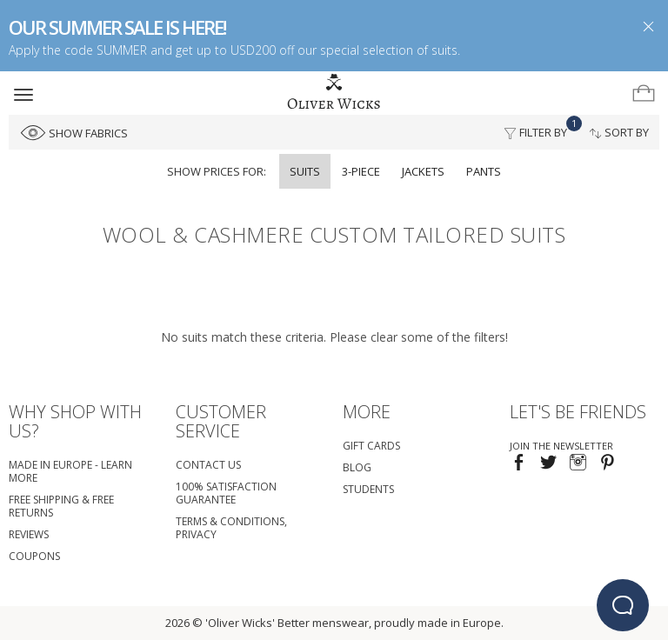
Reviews (29, 534)
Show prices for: (216, 171)
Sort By (619, 132)
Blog (357, 467)
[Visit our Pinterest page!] (607, 464)
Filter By (541, 128)
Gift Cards (371, 445)
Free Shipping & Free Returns (61, 506)
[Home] (334, 92)
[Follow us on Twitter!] (548, 464)
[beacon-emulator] (623, 605)
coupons (34, 556)
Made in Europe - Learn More (70, 471)
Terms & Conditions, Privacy (231, 528)
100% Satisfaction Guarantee (226, 493)
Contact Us (208, 464)
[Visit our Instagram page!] (578, 464)
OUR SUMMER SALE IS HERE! (117, 27)
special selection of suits (389, 50)
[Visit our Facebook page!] (519, 464)
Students (368, 489)
